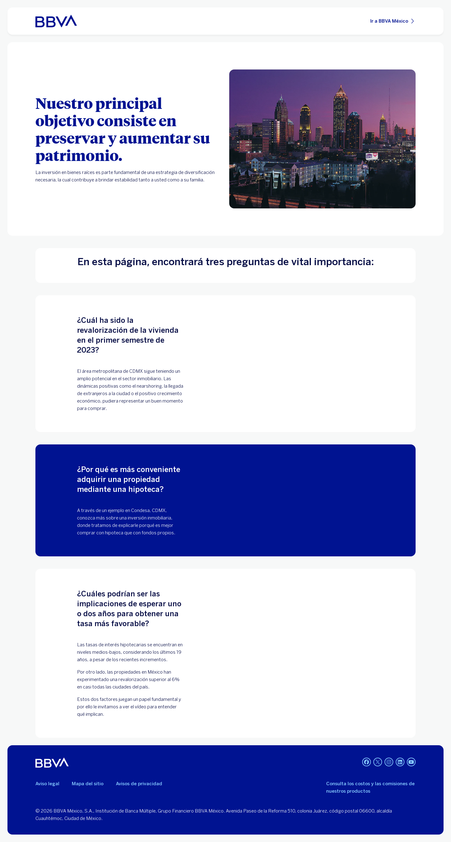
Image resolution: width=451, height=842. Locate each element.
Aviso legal (47, 783)
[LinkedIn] (400, 763)
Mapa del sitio (87, 783)
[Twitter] (377, 763)
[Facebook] (366, 763)
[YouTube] (411, 763)
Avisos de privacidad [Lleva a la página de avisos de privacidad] (139, 783)
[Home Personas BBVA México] (56, 21)
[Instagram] (389, 763)
